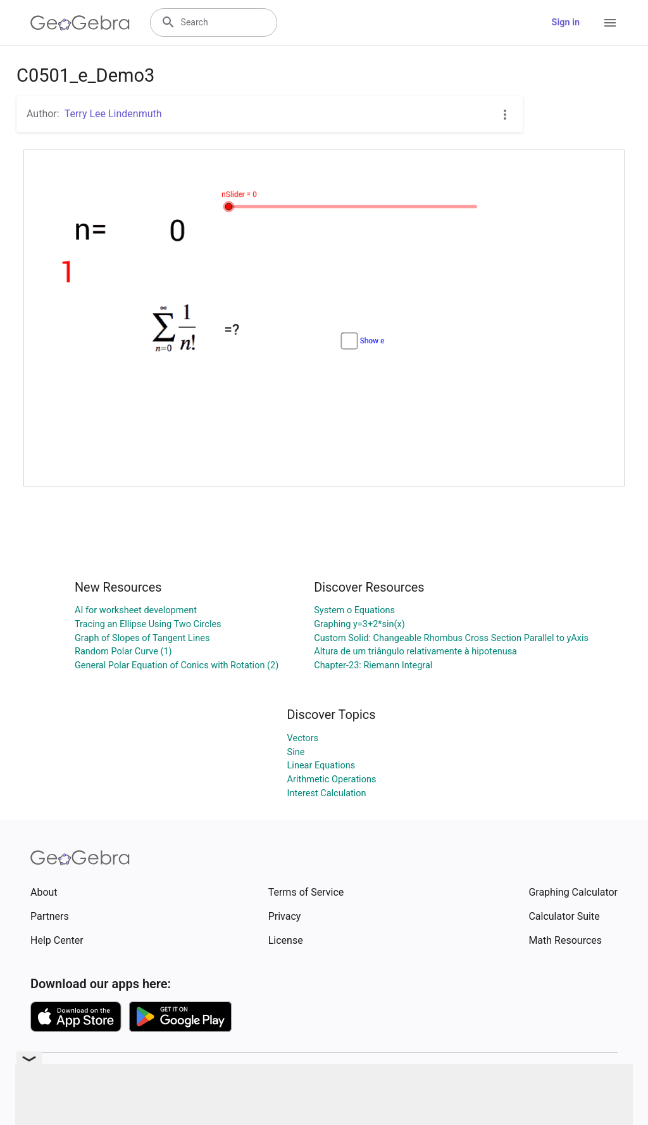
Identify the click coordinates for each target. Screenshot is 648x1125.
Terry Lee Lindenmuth (113, 114)
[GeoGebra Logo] (80, 22)
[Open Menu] (610, 22)
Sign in (566, 22)
